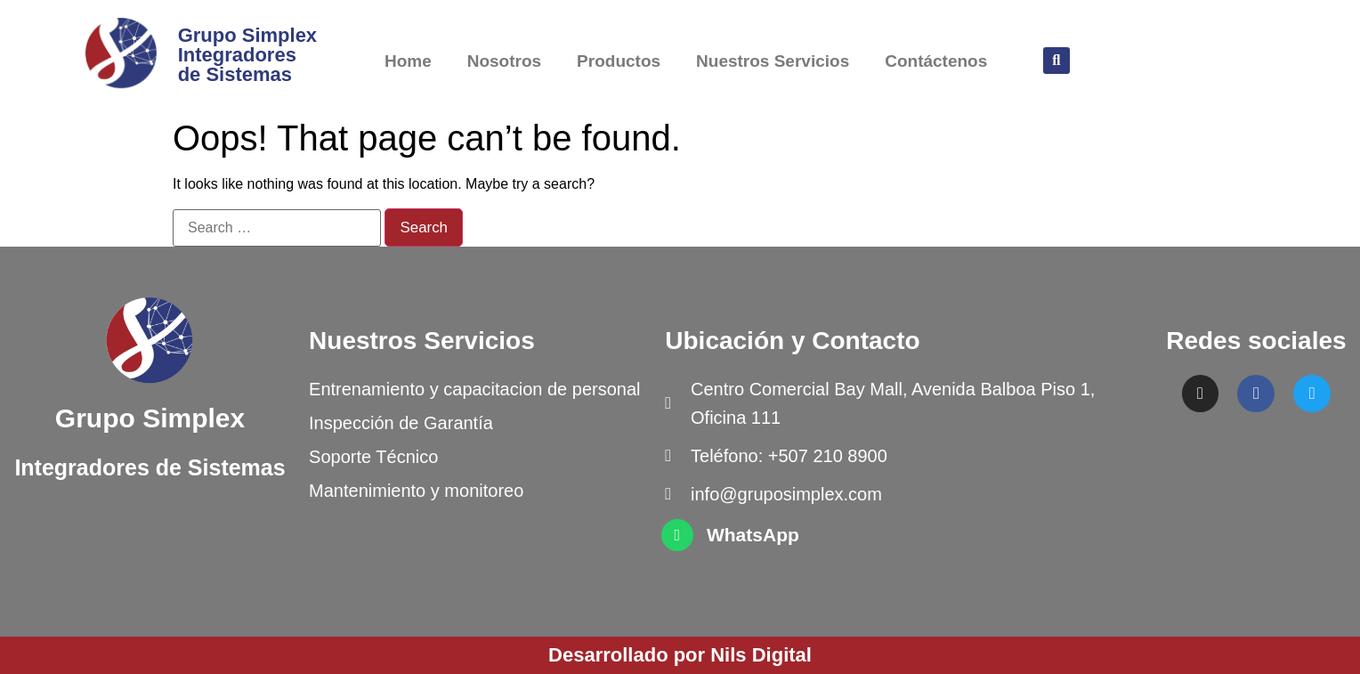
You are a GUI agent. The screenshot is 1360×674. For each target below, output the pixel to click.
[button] (1056, 60)
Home (408, 61)
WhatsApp (753, 534)
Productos (618, 61)
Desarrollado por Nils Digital (680, 655)
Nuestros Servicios (772, 61)
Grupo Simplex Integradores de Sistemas (247, 54)
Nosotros (504, 61)
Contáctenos (936, 61)
